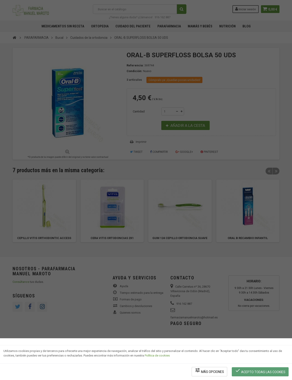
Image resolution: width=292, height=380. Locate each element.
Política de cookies (157, 356)
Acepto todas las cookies (260, 371)
